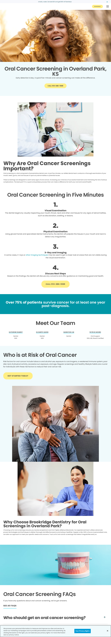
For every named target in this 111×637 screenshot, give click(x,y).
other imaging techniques (37, 255)
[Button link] (97, 6)
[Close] (107, 630)
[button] (107, 6)
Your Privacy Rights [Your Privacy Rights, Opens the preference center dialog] (82, 631)
